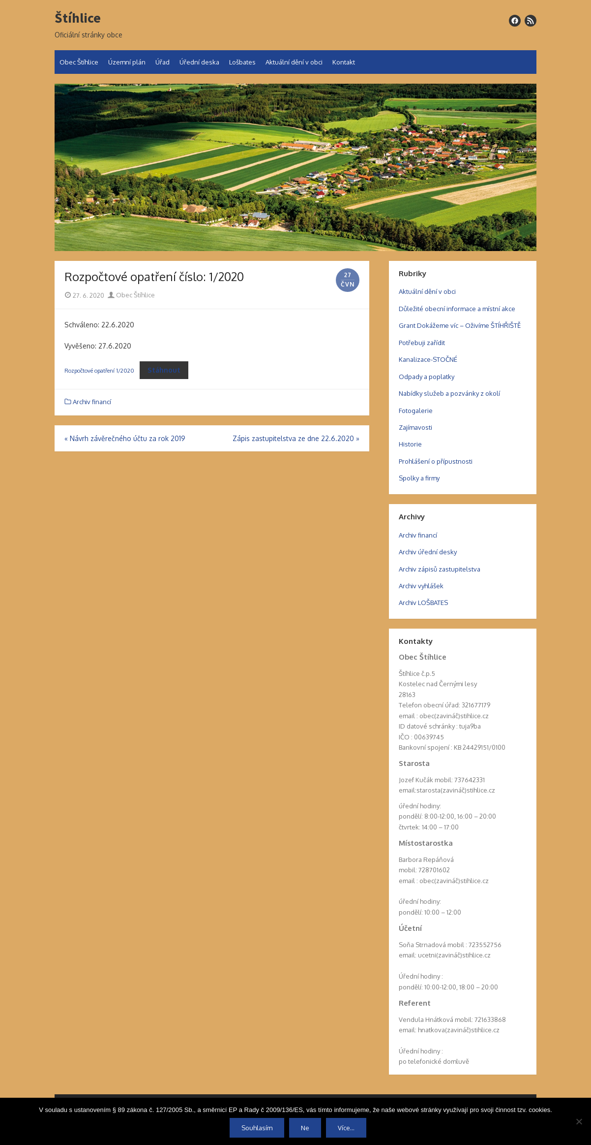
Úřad (162, 62)
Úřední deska (199, 62)
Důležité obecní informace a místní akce (457, 309)
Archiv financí (92, 402)
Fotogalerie (416, 410)
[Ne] (579, 1121)
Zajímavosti (415, 427)
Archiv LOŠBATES (423, 602)
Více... (346, 1128)
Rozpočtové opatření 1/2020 (99, 370)
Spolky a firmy (419, 478)
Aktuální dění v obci (294, 62)
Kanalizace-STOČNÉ (428, 359)
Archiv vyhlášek (421, 586)
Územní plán (127, 62)
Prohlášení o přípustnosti (436, 461)
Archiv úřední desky (428, 552)
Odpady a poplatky (426, 377)
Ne (305, 1128)
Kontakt (343, 62)
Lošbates (242, 62)
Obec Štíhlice (78, 62)
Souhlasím (256, 1128)
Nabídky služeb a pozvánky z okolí (449, 393)
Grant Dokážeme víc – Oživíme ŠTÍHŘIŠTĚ (460, 325)
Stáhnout (164, 370)
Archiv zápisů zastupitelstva (439, 569)
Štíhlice (78, 18)
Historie (410, 444)
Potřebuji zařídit (422, 343)
